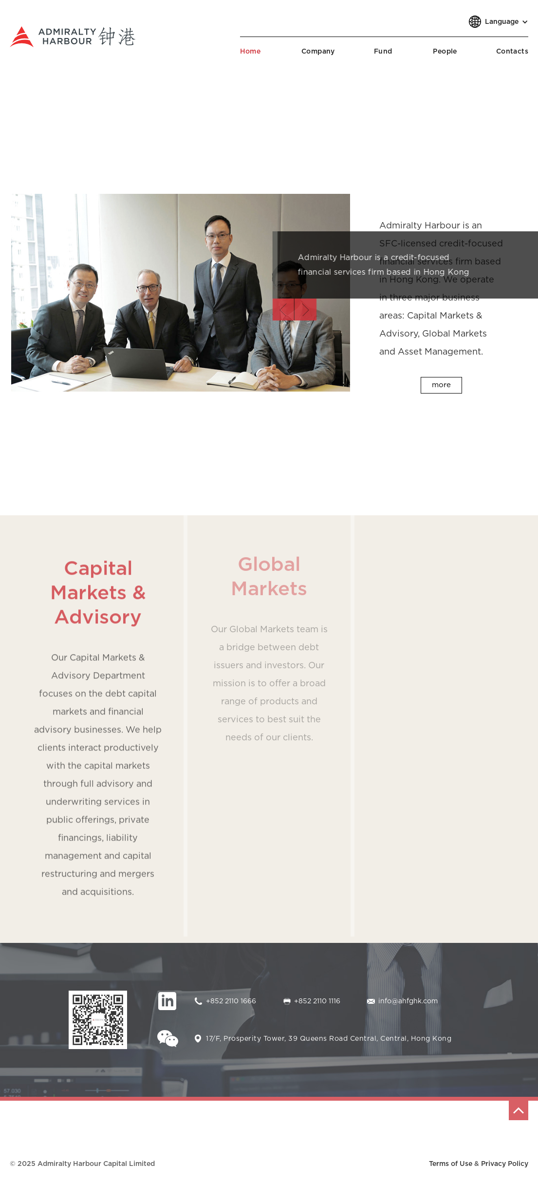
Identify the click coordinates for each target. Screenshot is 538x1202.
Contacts (512, 51)
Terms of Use (450, 1164)
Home (250, 51)
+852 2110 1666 (231, 1001)
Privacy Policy (504, 1164)
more (441, 385)
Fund (383, 51)
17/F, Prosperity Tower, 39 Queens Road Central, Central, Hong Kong (328, 1038)
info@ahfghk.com (408, 1001)
